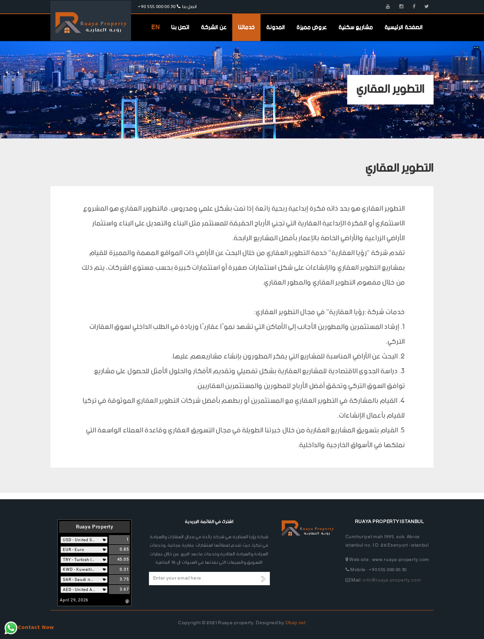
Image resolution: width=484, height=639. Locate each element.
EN (155, 27)
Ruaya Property (94, 527)
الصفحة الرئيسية (404, 27)
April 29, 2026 (74, 600)
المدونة (275, 27)
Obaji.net (295, 623)
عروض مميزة (311, 27)
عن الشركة (214, 27)
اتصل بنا (180, 27)
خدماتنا (246, 27)
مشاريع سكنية (355, 27)
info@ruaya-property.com (392, 580)
